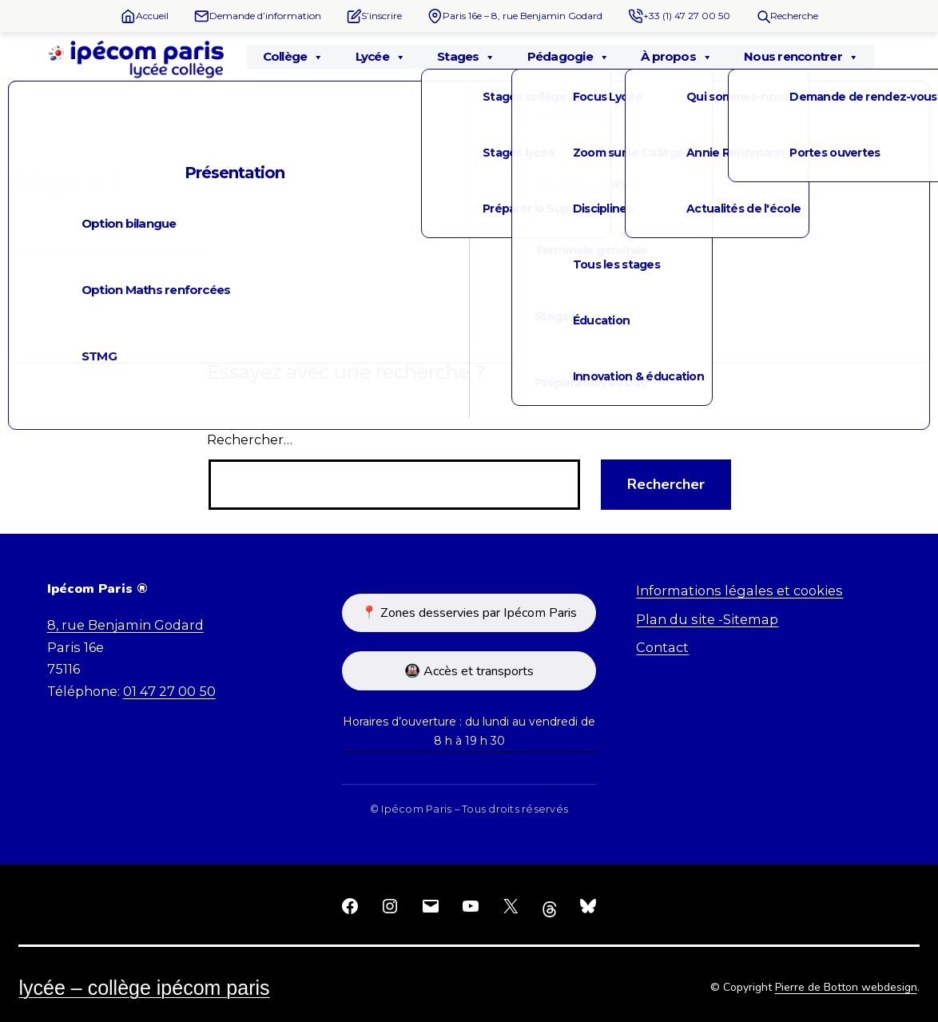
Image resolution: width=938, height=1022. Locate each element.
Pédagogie (568, 57)
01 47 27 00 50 (169, 691)
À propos (676, 57)
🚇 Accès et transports (469, 671)
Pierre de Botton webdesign (846, 987)
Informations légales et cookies (739, 590)
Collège (293, 57)
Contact (662, 647)
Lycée (380, 57)
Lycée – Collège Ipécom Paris (143, 987)
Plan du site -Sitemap (707, 619)
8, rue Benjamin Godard (125, 625)
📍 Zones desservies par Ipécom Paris (469, 613)
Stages (466, 57)
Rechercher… (249, 439)
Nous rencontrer (801, 57)
